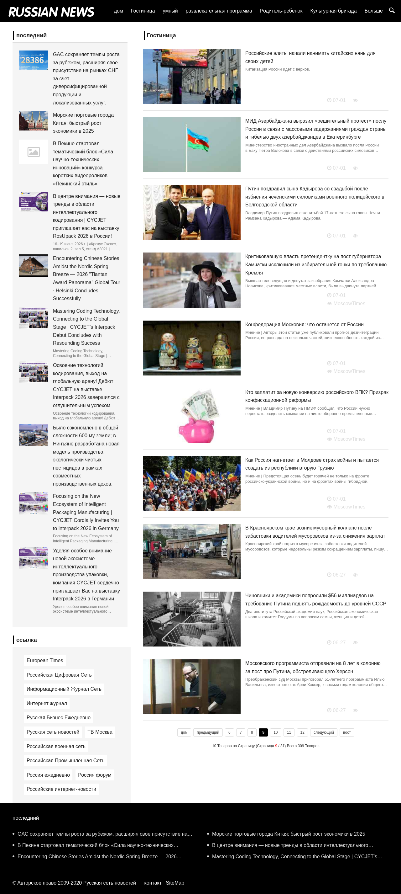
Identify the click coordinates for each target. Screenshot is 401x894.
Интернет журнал (47, 703)
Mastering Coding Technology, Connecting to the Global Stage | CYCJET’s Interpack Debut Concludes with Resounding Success (86, 327)
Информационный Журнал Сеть (64, 689)
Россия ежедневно (48, 775)
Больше (374, 10)
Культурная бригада (333, 10)
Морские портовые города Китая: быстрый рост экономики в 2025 (83, 123)
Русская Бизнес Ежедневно (59, 717)
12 (302, 732)
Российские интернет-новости (61, 789)
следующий (324, 732)
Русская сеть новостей (53, 732)
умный (170, 10)
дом (118, 10)
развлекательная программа (219, 10)
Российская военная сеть (56, 746)
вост (347, 732)
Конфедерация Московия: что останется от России (304, 324)
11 (289, 732)
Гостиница (143, 10)
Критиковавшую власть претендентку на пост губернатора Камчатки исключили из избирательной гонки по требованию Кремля (316, 264)
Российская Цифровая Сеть (59, 675)
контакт (153, 883)
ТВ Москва (99, 732)
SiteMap (175, 883)
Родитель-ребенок (281, 10)
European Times (45, 660)
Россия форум (95, 775)
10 (275, 732)
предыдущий (208, 732)
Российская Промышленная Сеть (65, 760)
